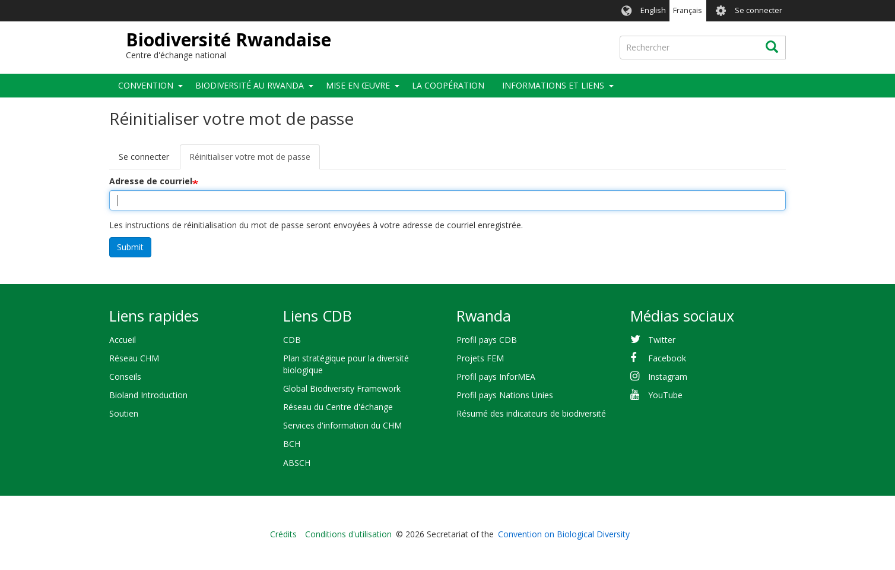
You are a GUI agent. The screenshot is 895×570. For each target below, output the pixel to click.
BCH (291, 443)
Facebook (667, 358)
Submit (130, 247)
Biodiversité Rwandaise (228, 39)
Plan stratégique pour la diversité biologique (346, 364)
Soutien (123, 413)
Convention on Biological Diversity (564, 534)
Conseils (125, 376)
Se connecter (758, 10)
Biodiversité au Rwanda (249, 85)
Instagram (667, 376)
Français (687, 10)
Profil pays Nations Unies (504, 395)
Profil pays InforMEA (495, 376)
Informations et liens (553, 85)
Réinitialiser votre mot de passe (254, 160)
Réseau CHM (134, 358)
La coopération (448, 85)
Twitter (661, 339)
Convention (145, 85)
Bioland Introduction (148, 395)
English (653, 10)
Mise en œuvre (358, 85)
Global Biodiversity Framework (342, 388)
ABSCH (296, 462)
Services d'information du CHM (342, 425)
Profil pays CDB (486, 339)
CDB (292, 339)
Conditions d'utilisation (348, 534)
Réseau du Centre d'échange (338, 406)
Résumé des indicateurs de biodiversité (531, 413)
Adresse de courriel (150, 181)
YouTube (665, 395)
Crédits (283, 534)
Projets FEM (480, 358)
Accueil (122, 339)
